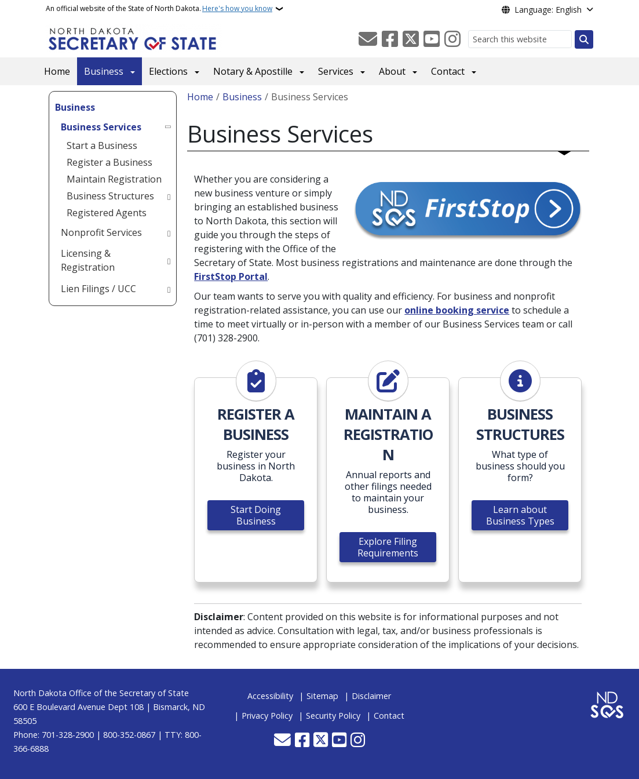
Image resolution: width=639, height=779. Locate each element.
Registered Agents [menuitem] (107, 212)
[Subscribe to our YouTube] (431, 39)
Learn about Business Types (520, 515)
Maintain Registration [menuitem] (114, 179)
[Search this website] (520, 39)
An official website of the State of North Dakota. (159, 8)
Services (335, 71)
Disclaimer (371, 695)
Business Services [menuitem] (101, 127)
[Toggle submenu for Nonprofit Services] (168, 232)
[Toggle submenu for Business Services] (168, 127)
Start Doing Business (256, 515)
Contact (448, 71)
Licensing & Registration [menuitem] (88, 260)
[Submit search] (584, 39)
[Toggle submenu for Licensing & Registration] (168, 260)
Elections (168, 71)
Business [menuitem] (75, 107)
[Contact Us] (368, 39)
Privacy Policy (267, 715)
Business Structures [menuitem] (110, 196)
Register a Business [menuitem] (109, 162)
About (392, 71)
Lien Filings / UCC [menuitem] (98, 288)
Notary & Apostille (253, 71)
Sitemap (322, 695)
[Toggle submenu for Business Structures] (168, 196)
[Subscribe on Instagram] (452, 39)
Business (103, 71)
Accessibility (270, 695)
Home (57, 71)
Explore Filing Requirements (387, 547)
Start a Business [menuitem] (102, 145)
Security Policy (333, 715)
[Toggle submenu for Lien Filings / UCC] (168, 289)
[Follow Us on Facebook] (390, 39)
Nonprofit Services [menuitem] (101, 232)
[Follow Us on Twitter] (411, 39)
